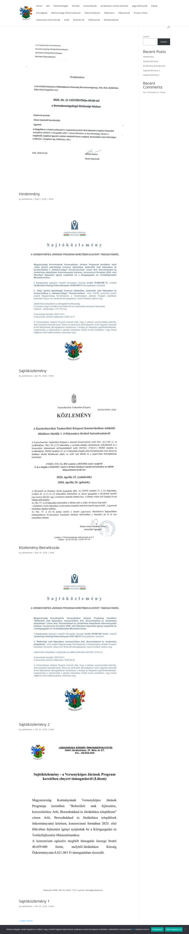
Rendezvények (111, 20)
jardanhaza (27, 199)
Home (39, 6)
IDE (133, 929)
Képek (154, 6)
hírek (66, 20)
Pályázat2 (109, 13)
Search (146, 36)
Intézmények (90, 6)
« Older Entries (26, 920)
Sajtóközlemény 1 (34, 901)
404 (48, 6)
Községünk (41, 13)
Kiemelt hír (78, 20)
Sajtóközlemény (33, 370)
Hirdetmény (29, 194)
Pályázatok (124, 13)
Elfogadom (157, 929)
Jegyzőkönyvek (139, 6)
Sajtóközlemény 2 (34, 724)
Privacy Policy (141, 13)
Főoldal (75, 6)
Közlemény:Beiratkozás (39, 547)
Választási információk (48, 20)
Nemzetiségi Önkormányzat (66, 13)
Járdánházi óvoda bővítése (114, 6)
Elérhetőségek (60, 6)
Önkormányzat (92, 13)
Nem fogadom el (174, 929)
